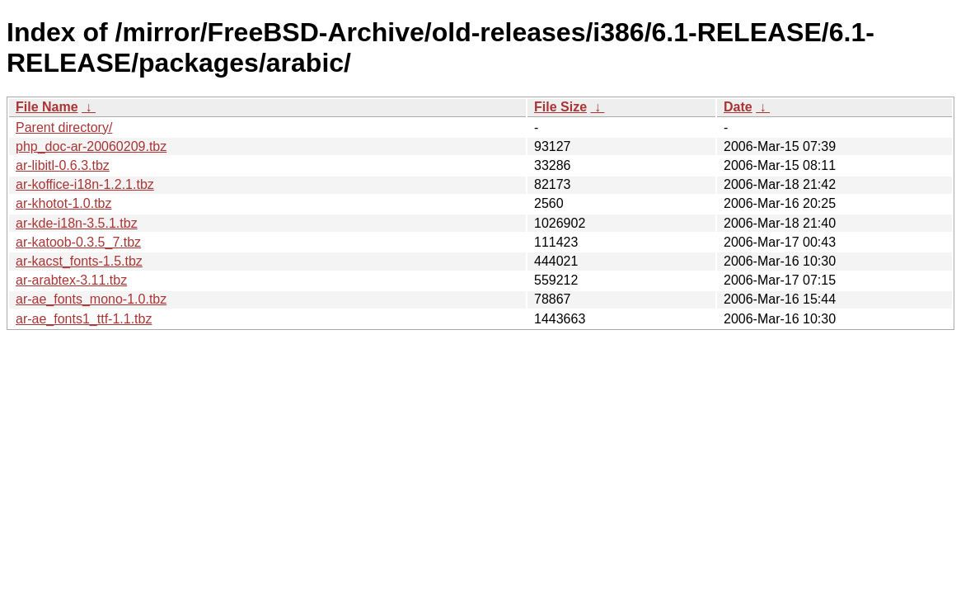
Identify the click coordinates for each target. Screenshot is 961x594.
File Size (560, 107)
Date (738, 107)
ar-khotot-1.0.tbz (64, 203)
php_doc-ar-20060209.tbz (91, 146)
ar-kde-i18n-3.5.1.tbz (77, 223)
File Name (47, 107)
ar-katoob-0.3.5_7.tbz (78, 242)
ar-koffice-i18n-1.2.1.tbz (85, 184)
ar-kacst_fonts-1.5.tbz (79, 261)
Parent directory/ (64, 127)
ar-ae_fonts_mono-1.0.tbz (91, 299)
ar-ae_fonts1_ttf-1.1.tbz (84, 319)
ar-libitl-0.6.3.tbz (63, 165)
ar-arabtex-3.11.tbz (71, 280)
